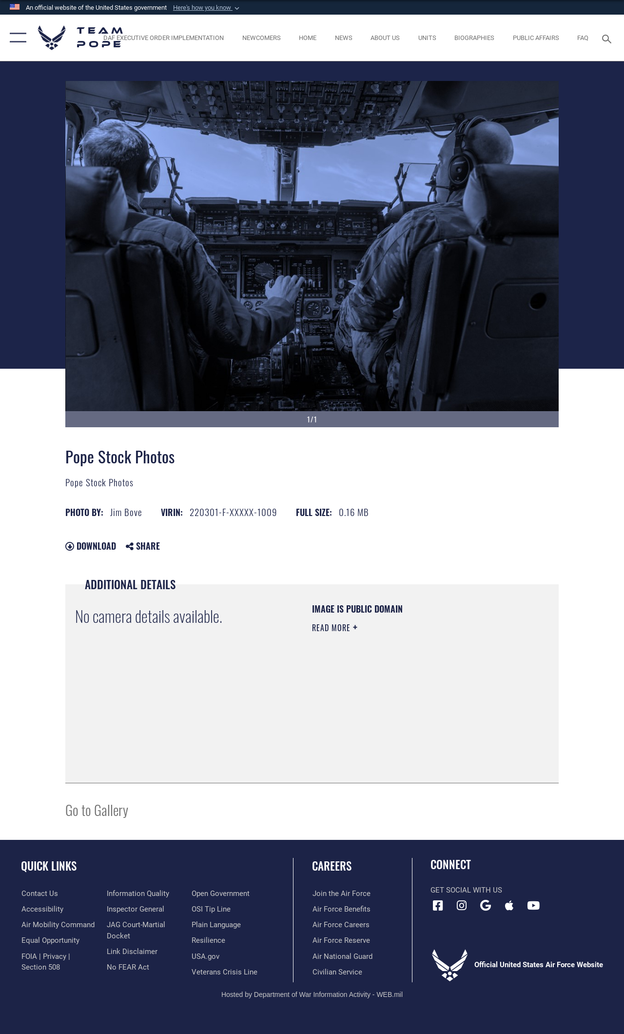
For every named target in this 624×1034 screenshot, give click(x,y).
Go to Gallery (96, 809)
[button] (207, 8)
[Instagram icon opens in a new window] (461, 905)
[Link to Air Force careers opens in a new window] (340, 924)
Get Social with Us (466, 890)
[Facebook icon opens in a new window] (437, 905)
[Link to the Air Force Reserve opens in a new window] (341, 940)
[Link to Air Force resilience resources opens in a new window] (208, 940)
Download (90, 545)
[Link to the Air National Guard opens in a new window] (342, 956)
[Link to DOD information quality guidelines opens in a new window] (137, 893)
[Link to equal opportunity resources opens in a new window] (50, 940)
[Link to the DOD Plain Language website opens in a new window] (216, 924)
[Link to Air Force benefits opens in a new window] (341, 909)
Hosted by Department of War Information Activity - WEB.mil (312, 994)
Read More (332, 628)
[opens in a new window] (57, 924)
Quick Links (49, 866)
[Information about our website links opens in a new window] (131, 951)
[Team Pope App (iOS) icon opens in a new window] (509, 905)
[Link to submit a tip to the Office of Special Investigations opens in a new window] (211, 909)
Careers (331, 866)
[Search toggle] (608, 37)
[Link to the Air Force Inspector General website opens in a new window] (135, 909)
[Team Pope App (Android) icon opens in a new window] (485, 905)
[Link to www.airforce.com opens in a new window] (341, 893)
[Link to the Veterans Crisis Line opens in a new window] (224, 971)
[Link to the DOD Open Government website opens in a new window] (221, 893)
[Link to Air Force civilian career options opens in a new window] (337, 971)
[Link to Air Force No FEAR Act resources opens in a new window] (127, 967)
